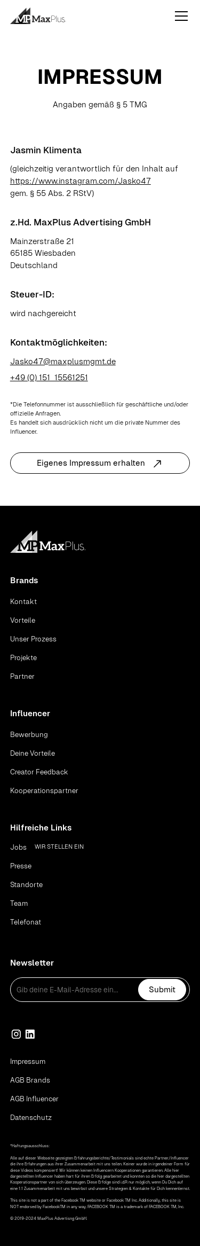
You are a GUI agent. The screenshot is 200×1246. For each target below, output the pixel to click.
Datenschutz (31, 1118)
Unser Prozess (33, 639)
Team (19, 903)
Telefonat (25, 922)
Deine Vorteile (32, 753)
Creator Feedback (39, 772)
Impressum (27, 1061)
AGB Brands (30, 1080)
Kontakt (23, 602)
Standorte (26, 885)
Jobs (18, 847)
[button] (179, 16)
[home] (50, 15)
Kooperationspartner (44, 791)
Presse (20, 866)
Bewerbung (29, 735)
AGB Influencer (34, 1099)
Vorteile (22, 620)
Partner (22, 676)
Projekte (23, 658)
